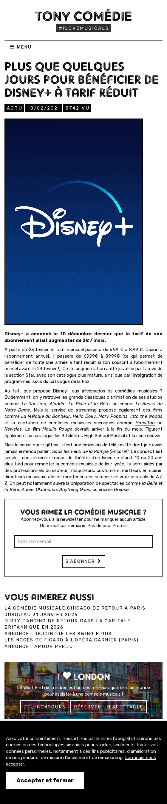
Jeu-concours (45, 707)
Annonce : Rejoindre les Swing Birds (58, 633)
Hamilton (145, 423)
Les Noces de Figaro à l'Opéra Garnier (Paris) (71, 640)
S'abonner (84, 561)
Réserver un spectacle (108, 707)
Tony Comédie (83, 16)
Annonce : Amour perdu (38, 646)
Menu (21, 47)
